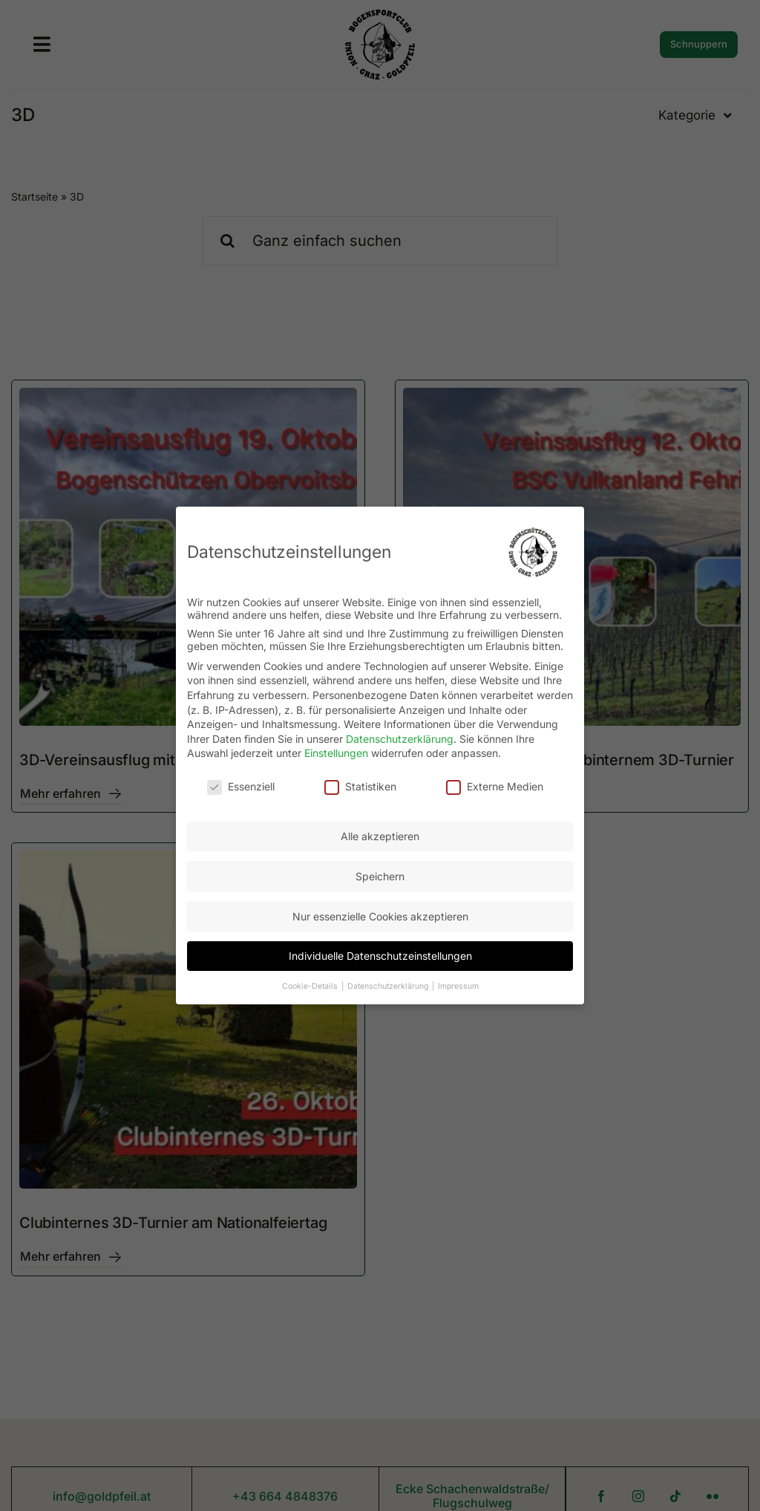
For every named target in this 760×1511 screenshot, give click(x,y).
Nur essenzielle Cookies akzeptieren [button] (380, 915)
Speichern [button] (380, 875)
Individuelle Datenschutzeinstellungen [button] (380, 955)
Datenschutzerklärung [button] (388, 985)
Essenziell (241, 785)
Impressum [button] (458, 985)
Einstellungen (336, 752)
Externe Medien (494, 785)
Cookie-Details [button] (311, 985)
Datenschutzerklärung (399, 738)
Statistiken (360, 785)
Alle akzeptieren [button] (380, 835)
